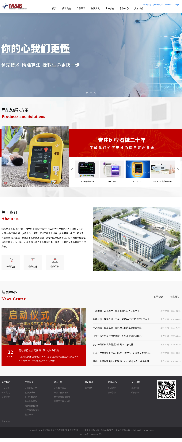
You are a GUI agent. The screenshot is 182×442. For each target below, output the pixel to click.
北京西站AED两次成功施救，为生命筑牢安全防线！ (118, 336)
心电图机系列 (31, 397)
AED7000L (138, 172)
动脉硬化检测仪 (32, 406)
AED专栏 (169, 5)
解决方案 (95, 8)
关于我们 (66, 8)
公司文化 (6, 392)
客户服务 (109, 8)
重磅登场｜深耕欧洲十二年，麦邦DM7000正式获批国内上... (122, 319)
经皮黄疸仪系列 (32, 410)
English (177, 5)
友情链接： (7, 421)
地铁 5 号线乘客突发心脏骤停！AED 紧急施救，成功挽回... (121, 361)
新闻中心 (124, 8)
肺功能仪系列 (31, 401)
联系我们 (147, 5)
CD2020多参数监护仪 (87, 172)
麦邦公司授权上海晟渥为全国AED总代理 (113, 344)
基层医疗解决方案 (62, 401)
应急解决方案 (60, 388)
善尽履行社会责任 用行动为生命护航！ (40, 350)
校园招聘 (135, 392)
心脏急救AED (31, 388)
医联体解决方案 (61, 392)
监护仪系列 (30, 392)
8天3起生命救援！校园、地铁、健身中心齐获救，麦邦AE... (121, 353)
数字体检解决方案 (62, 397)
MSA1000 (112, 172)
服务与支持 (158, 5)
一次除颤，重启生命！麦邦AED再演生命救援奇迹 (117, 328)
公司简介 (10, 266)
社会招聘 (135, 388)
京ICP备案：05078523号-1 (91, 434)
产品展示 (81, 8)
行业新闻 (174, 296)
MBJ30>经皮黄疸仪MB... (163, 172)
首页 (54, 8)
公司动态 (158, 296)
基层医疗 (29, 414)
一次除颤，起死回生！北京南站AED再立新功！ (116, 311)
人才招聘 (138, 8)
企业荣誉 (55, 266)
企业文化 (32, 266)
